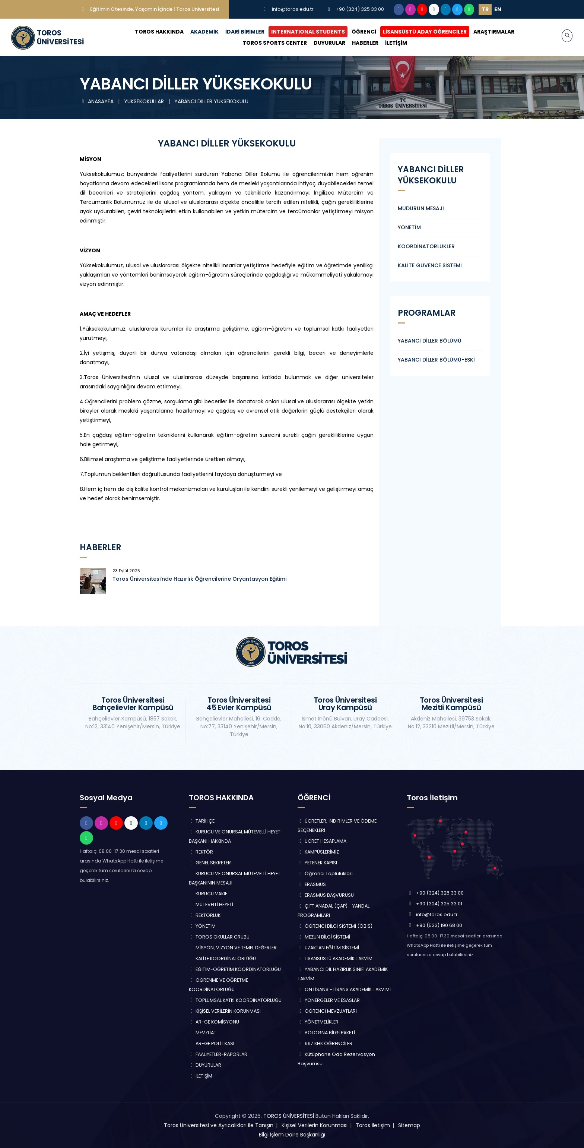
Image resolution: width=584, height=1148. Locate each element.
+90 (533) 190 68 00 (439, 925)
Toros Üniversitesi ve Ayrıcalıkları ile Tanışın (218, 1125)
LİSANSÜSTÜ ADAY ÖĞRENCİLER (418, 31)
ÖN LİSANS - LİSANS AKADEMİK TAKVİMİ (344, 989)
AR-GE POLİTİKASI (212, 1043)
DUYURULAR (322, 43)
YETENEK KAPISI (317, 863)
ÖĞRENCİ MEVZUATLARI (327, 1011)
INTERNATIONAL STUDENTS (301, 31)
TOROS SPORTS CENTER (267, 43)
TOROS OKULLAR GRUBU (219, 937)
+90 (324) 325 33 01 (439, 904)
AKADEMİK (197, 31)
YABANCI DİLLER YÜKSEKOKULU (211, 101)
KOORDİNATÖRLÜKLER (426, 246)
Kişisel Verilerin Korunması (314, 1125)
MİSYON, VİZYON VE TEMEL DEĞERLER (233, 947)
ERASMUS (312, 884)
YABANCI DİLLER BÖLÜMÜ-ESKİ (436, 359)
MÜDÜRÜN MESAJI (421, 208)
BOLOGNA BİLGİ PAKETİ (326, 1032)
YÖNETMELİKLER (318, 1022)
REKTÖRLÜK (205, 915)
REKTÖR (201, 852)
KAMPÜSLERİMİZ (318, 852)
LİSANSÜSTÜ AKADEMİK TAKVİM (335, 958)
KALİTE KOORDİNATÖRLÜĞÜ (222, 958)
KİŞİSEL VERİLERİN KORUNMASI (225, 1011)
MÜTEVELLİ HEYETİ (211, 904)
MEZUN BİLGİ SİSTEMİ (324, 937)
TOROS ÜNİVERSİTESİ (288, 1116)
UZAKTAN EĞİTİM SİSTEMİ (328, 947)
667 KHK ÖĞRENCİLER (325, 1043)
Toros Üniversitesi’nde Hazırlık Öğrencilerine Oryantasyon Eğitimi (199, 579)
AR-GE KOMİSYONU (214, 1022)
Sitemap (409, 1125)
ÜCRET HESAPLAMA (322, 841)
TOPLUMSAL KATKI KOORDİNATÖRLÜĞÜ (235, 1000)
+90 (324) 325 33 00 (360, 9)
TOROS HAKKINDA (152, 31)
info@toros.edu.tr (293, 9)
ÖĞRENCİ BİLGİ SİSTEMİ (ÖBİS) (335, 926)
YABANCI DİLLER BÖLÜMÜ (429, 340)
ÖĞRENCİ (357, 31)
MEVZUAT (203, 1032)
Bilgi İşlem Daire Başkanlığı (292, 1134)
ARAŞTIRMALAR (486, 31)
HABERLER (358, 43)
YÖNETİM (409, 227)
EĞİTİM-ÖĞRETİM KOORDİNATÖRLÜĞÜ (235, 969)
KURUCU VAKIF (208, 893)
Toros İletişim (373, 1125)
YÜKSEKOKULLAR (144, 101)
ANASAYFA (97, 101)
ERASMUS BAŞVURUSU (326, 895)
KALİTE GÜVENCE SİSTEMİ (430, 265)
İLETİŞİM (389, 43)
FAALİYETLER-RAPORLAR (218, 1054)
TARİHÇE (202, 821)
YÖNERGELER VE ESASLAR (329, 1000)
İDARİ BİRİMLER (237, 31)
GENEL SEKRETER (210, 863)
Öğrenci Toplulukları (325, 873)
